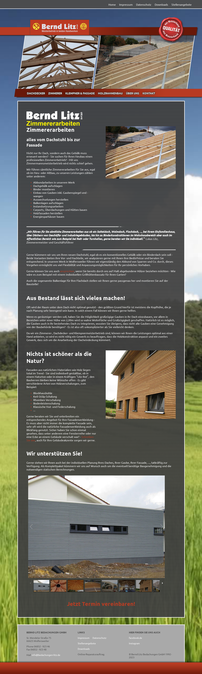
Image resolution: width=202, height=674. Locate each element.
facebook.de (135, 637)
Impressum (126, 4)
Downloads (161, 4)
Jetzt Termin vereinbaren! (101, 603)
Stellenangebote (181, 4)
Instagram (134, 643)
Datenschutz (143, 4)
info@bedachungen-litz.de (46, 654)
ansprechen (67, 271)
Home (112, 4)
